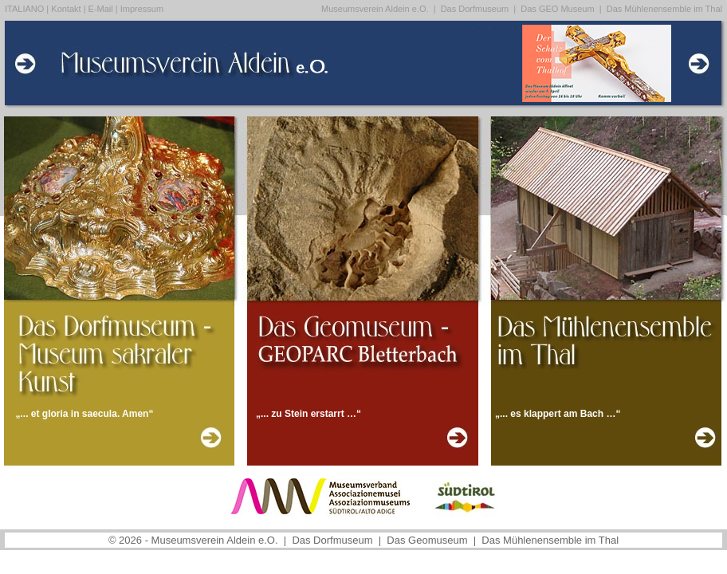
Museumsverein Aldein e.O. (375, 9)
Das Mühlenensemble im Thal (664, 9)
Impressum (141, 9)
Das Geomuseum (428, 540)
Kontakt (66, 9)
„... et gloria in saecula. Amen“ (85, 413)
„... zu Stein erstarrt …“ (308, 413)
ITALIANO (24, 9)
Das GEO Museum (558, 9)
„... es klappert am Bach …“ (557, 413)
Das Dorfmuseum (476, 9)
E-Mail (100, 9)
